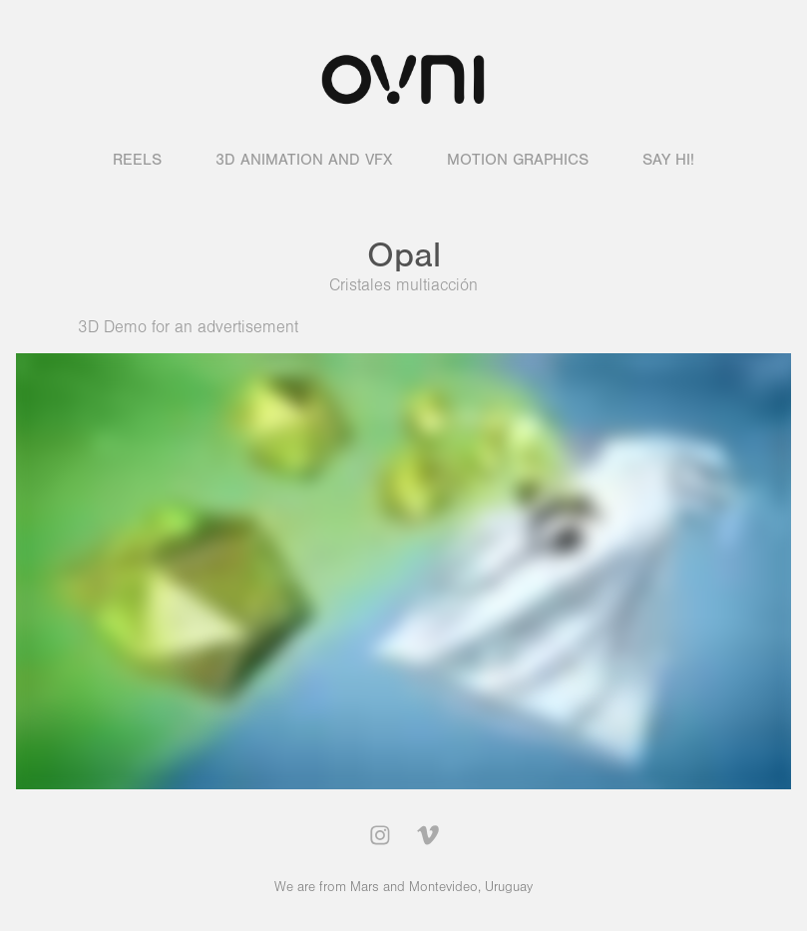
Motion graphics (518, 160)
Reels (137, 160)
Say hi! (668, 160)
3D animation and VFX (303, 160)
